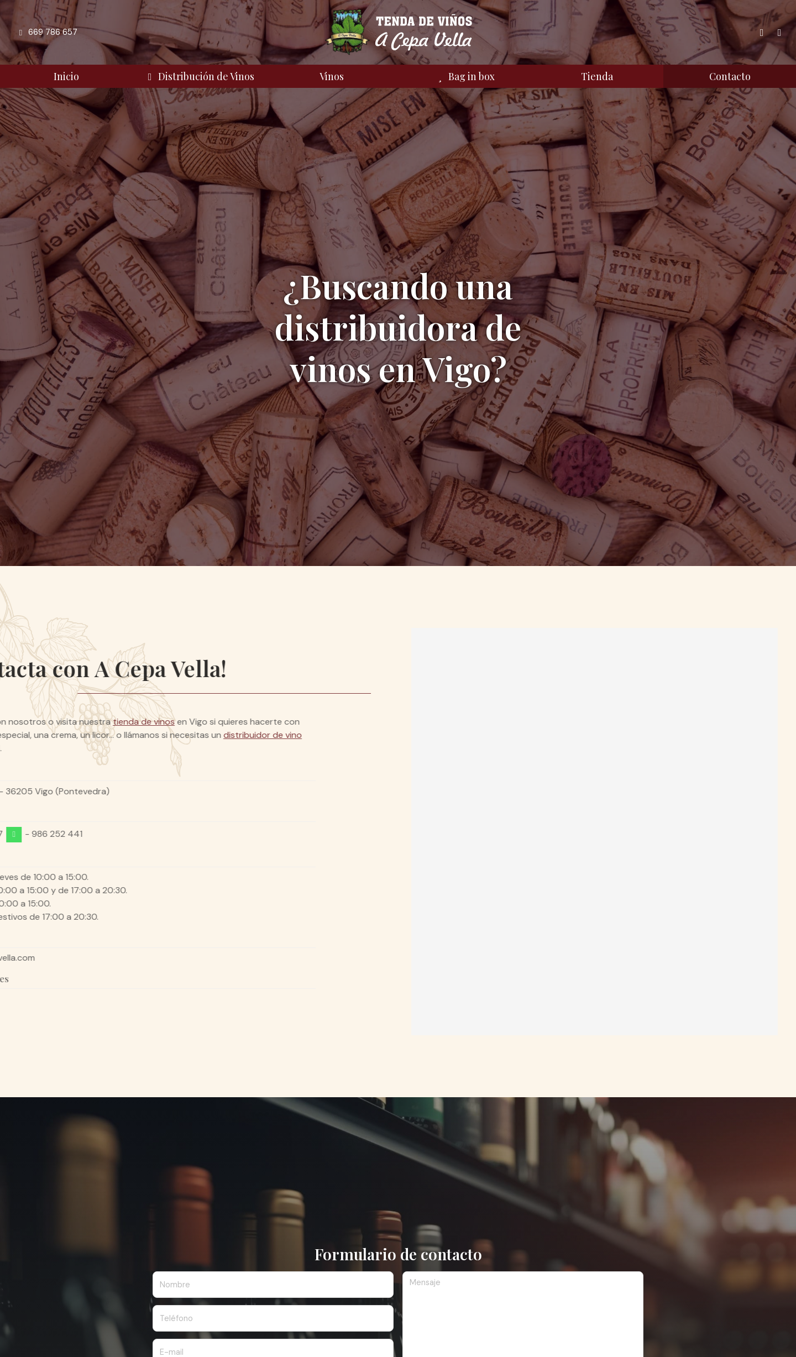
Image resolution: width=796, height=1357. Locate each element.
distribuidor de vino (93, 735)
